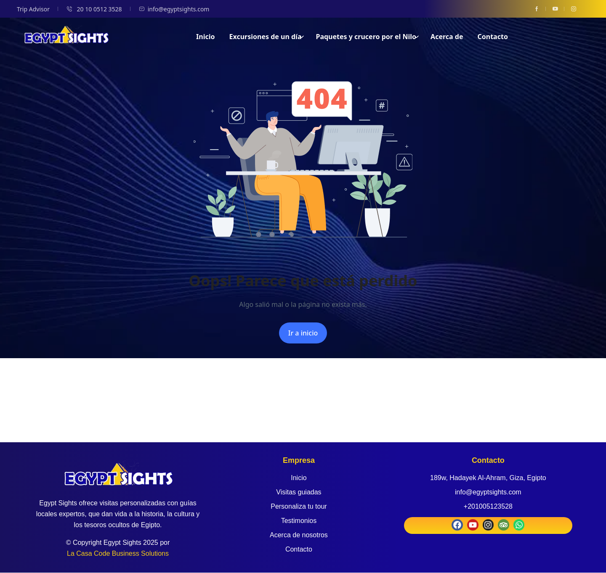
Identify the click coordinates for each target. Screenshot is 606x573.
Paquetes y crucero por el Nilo (367, 36)
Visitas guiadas (298, 492)
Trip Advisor (33, 9)
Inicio (205, 36)
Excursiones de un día (267, 36)
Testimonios (298, 520)
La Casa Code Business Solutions (118, 553)
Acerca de (447, 36)
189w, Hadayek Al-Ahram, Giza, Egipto (488, 477)
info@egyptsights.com (174, 9)
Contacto (493, 36)
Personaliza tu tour (299, 506)
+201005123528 (488, 506)
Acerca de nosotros (299, 535)
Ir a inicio (303, 333)
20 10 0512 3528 (94, 9)
